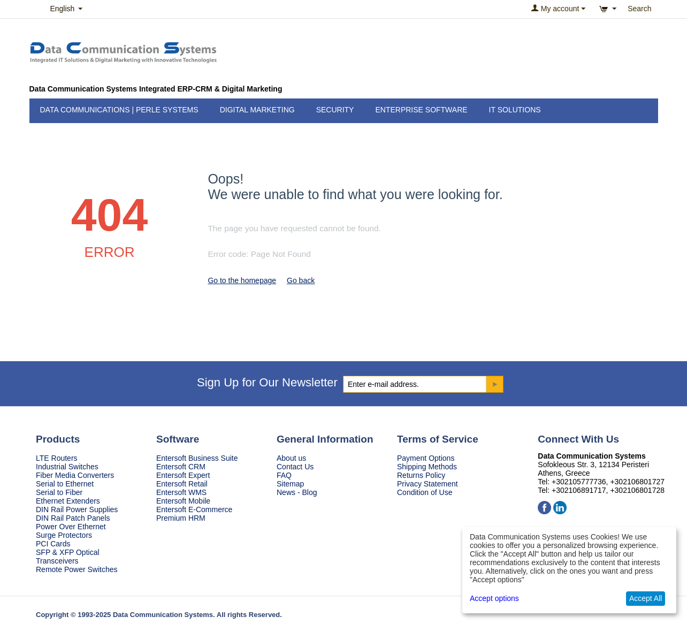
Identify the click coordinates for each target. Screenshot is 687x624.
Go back (301, 280)
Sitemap (290, 484)
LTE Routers (57, 458)
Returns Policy (421, 475)
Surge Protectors (64, 535)
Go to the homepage (242, 280)
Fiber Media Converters (75, 475)
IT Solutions (515, 109)
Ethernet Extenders (68, 501)
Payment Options (425, 458)
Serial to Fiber (59, 492)
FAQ (284, 475)
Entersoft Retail (182, 484)
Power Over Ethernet (71, 526)
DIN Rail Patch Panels (73, 518)
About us (291, 458)
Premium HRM (180, 518)
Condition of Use (425, 492)
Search (639, 8)
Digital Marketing (257, 109)
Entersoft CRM (180, 466)
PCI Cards (53, 543)
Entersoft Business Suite (197, 458)
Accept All (645, 598)
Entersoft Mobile (183, 501)
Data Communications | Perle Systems (119, 109)
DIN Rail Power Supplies (77, 509)
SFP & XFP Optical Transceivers (68, 556)
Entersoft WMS (181, 492)
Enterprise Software (421, 109)
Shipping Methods (427, 466)
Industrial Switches (67, 466)
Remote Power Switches (77, 569)
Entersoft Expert (183, 475)
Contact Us (295, 466)
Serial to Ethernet (65, 484)
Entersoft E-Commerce (194, 509)
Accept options (494, 598)
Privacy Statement (427, 484)
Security (335, 109)
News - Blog (297, 492)
